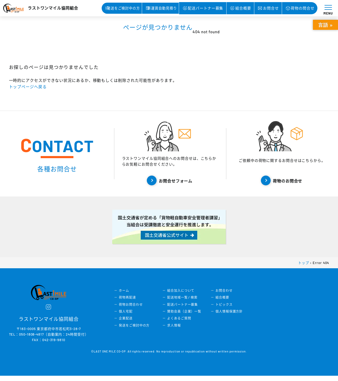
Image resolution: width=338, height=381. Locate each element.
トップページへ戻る (30, 86)
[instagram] (49, 312)
